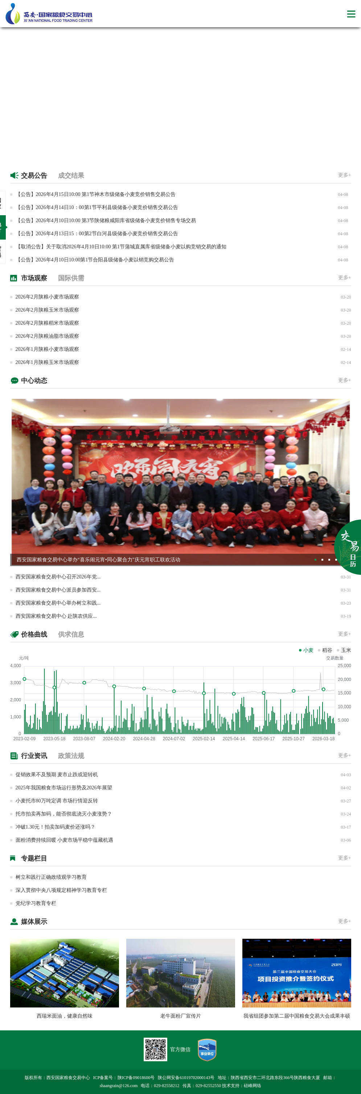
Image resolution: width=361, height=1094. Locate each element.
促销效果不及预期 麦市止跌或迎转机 (57, 774)
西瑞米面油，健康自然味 (65, 1016)
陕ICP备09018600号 (136, 1077)
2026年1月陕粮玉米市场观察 (47, 362)
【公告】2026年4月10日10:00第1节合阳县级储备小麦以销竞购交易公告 (95, 260)
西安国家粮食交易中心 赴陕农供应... (56, 616)
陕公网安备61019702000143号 (186, 1077)
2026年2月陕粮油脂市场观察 (47, 336)
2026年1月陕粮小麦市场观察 (47, 349)
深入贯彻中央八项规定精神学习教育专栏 (61, 890)
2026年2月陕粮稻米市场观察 (47, 323)
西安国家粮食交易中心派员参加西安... (58, 590)
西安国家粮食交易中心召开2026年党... (58, 577)
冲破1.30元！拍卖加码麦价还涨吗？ (56, 827)
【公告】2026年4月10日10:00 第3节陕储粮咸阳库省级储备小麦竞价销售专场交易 (106, 220)
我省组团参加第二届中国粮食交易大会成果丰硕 (296, 1016)
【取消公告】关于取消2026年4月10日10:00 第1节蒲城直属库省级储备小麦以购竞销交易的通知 (121, 246)
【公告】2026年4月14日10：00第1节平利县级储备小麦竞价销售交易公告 (97, 207)
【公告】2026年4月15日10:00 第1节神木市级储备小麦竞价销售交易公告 (96, 194)
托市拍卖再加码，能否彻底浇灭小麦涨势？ (64, 814)
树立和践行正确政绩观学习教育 (51, 877)
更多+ (344, 175)
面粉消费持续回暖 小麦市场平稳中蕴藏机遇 (65, 840)
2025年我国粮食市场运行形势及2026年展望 (64, 787)
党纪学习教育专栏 (36, 903)
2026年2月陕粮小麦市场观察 (47, 297)
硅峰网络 (252, 1085)
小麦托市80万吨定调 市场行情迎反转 (57, 801)
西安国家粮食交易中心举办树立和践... (58, 603)
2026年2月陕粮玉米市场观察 (47, 310)
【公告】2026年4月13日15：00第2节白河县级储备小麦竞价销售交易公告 (97, 233)
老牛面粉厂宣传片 (180, 1016)
